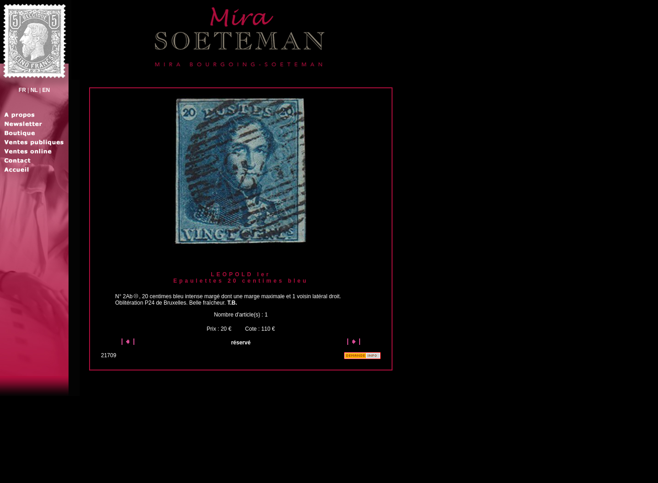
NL (34, 90)
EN (46, 90)
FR (22, 90)
